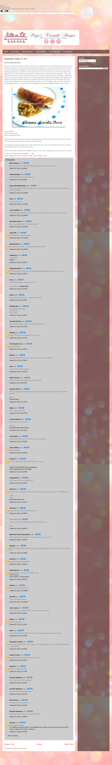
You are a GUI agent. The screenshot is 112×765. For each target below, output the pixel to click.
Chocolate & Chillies (16, 642)
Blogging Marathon (15, 155)
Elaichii (11, 619)
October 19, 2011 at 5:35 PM (18, 483)
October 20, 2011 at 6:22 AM (18, 660)
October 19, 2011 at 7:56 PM (18, 564)
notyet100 (12, 233)
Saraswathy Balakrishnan (17, 185)
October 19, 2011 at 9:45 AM (18, 179)
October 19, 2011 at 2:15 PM (18, 289)
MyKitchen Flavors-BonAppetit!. (19, 534)
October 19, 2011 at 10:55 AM (18, 226)
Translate (91, 63)
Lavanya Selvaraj (15, 419)
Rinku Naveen (14, 163)
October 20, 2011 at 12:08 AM (18, 602)
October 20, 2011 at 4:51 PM (18, 705)
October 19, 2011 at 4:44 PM (18, 402)
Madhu (11, 408)
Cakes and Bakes (41, 51)
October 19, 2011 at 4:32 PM (18, 383)
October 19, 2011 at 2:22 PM (18, 300)
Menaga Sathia (14, 244)
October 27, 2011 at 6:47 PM (18, 731)
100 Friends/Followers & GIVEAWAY (20, 469)
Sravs (11, 280)
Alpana (11, 295)
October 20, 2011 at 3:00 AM (18, 613)
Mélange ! (12, 546)
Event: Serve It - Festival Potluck (19, 576)
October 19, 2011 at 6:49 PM (18, 513)
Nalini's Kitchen (14, 378)
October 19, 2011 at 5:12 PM (18, 413)
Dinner (30, 155)
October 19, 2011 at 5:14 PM (18, 430)
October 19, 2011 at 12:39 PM (18, 249)
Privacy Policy (67, 51)
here (67, 83)
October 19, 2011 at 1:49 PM (18, 262)
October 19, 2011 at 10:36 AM (18, 215)
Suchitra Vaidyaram (15, 677)
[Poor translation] (6, 11)
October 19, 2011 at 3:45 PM (18, 371)
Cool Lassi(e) (13, 608)
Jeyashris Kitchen (15, 321)
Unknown (12, 459)
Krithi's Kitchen (14, 575)
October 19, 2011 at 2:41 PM (18, 338)
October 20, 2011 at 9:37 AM (18, 683)
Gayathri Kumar (14, 655)
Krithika (12, 585)
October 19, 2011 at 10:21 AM (18, 204)
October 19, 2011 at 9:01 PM (18, 579)
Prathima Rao (13, 306)
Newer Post (9, 744)
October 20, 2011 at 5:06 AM (18, 649)
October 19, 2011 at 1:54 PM (18, 273)
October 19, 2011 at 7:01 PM (18, 539)
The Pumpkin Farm (15, 344)
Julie (11, 366)
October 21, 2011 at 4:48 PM (18, 716)
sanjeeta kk (13, 255)
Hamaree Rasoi (14, 389)
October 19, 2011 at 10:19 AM (18, 193)
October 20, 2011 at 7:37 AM (18, 671)
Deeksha (12, 332)
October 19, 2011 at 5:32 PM (18, 453)
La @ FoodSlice (14, 210)
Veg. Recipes (15, 51)
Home (6, 51)
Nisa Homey (13, 700)
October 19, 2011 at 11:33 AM (18, 238)
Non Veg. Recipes (27, 51)
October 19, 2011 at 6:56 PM (18, 528)
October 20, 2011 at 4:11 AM (18, 624)
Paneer (45, 155)
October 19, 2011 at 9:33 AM (18, 168)
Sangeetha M (13, 478)
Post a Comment (13, 735)
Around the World (55, 51)
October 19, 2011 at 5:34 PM (18, 472)
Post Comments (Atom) (20, 748)
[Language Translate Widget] (87, 60)
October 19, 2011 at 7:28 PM (18, 553)
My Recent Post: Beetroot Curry (19, 427)
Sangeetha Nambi (15, 268)
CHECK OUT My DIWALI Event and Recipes (23, 467)
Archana (12, 722)
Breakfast (24, 155)
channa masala (50, 77)
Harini (11, 630)
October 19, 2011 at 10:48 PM (18, 590)
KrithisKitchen (14, 570)
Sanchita (12, 596)
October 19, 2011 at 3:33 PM (18, 360)
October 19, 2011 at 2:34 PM (18, 315)
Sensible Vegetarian (15, 711)
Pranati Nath (13, 436)
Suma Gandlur (14, 447)
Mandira (12, 355)
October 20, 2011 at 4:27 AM (18, 635)
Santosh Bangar (14, 174)
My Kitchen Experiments (16, 499)
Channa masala (12, 133)
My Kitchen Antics (15, 221)
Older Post (68, 744)
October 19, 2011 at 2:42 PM (18, 349)
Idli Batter (11, 131)
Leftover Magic (37, 155)
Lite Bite (11, 260)
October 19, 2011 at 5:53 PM (18, 502)
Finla (11, 199)
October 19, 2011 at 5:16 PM (18, 441)
